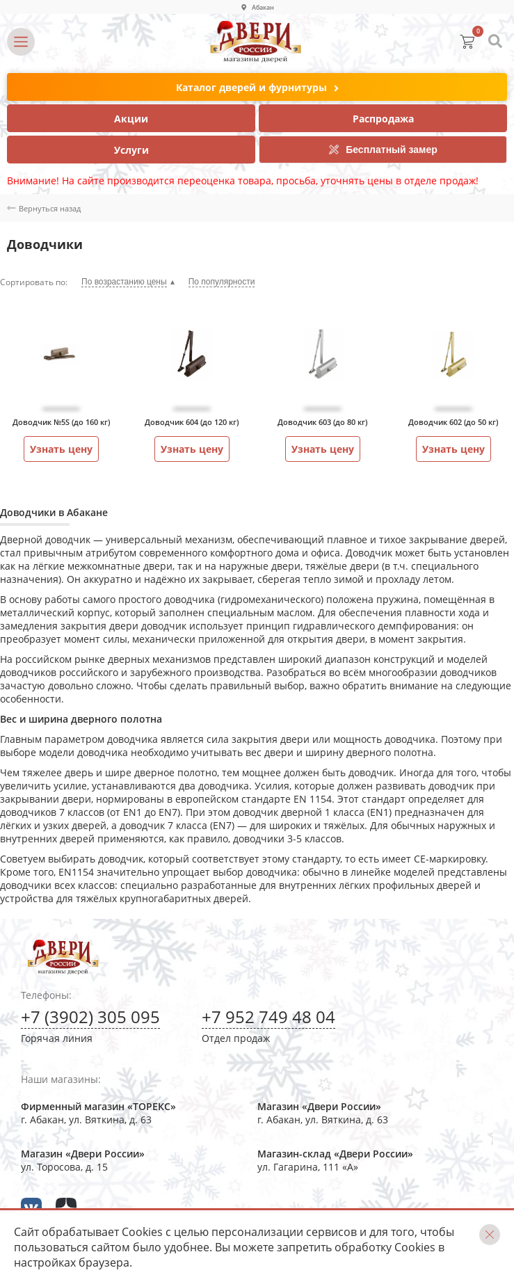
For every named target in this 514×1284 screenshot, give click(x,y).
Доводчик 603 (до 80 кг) (322, 422)
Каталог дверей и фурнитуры (257, 88)
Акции (131, 118)
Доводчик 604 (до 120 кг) (192, 422)
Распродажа (383, 118)
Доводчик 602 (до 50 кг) (453, 422)
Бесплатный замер (382, 149)
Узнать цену (61, 449)
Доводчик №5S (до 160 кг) (61, 422)
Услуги (131, 150)
